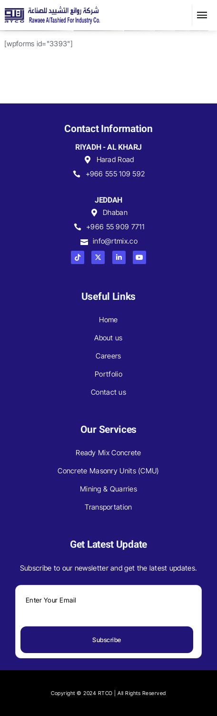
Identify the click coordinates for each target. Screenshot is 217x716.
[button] (202, 15)
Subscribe (106, 640)
